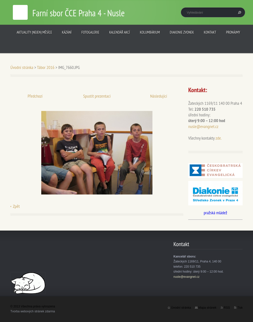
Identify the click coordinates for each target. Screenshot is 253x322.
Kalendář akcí (119, 32)
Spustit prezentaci (96, 96)
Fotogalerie (90, 32)
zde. (218, 138)
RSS (227, 307)
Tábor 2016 (45, 67)
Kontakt (210, 32)
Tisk (240, 307)
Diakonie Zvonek (182, 32)
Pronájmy (233, 32)
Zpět (16, 206)
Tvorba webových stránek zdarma (32, 311)
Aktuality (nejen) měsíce (34, 32)
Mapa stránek (207, 307)
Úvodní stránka (21, 67)
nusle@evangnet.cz (203, 126)
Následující (158, 96)
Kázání (67, 32)
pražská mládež (215, 212)
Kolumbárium (150, 32)
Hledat (239, 12)
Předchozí (35, 96)
